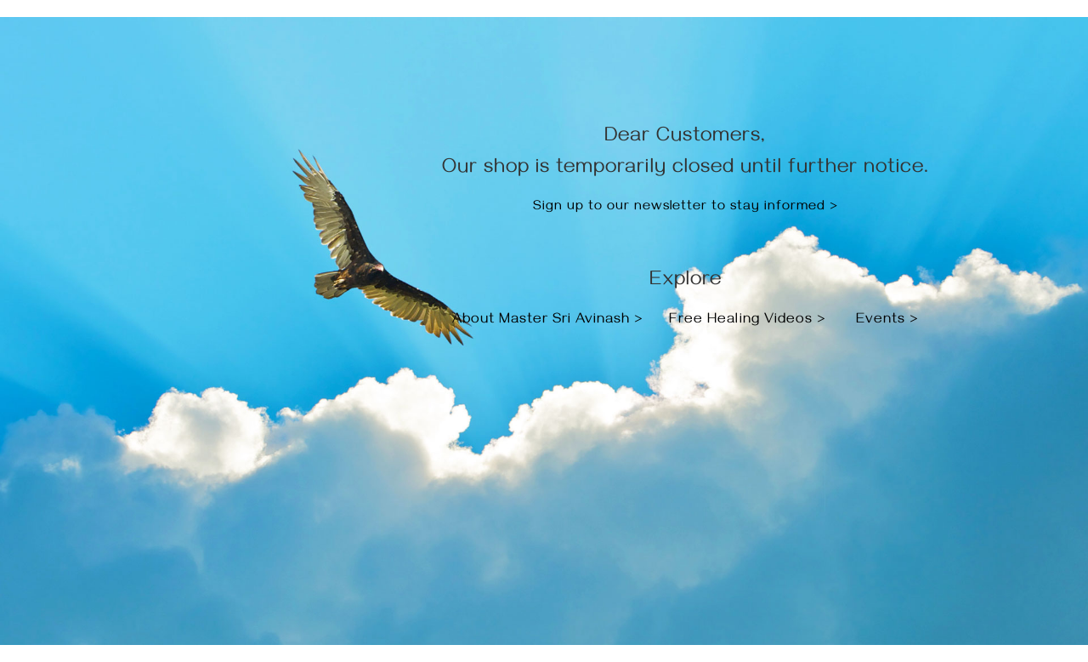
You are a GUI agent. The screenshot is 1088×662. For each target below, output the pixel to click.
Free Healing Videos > (747, 320)
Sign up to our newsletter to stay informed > (685, 207)
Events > (887, 320)
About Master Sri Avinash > (550, 320)
